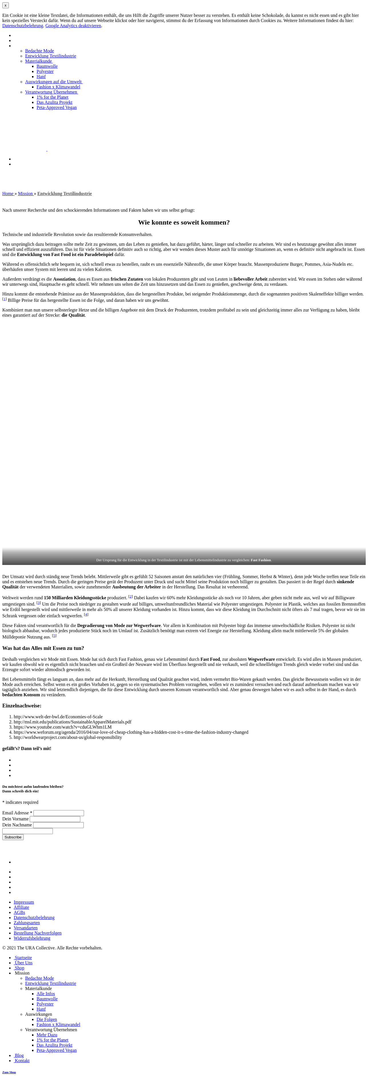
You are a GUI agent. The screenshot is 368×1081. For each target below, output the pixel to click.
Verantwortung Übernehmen (51, 92)
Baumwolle (47, 66)
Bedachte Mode (39, 50)
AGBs (19, 912)
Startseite (22, 35)
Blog (18, 158)
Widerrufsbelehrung (32, 938)
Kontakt (21, 164)
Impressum (24, 902)
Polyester (45, 71)
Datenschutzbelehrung (22, 25)
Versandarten (26, 927)
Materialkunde (39, 61)
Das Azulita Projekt (54, 102)
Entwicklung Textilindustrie (50, 55)
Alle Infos (46, 993)
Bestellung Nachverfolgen (38, 933)
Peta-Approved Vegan (57, 107)
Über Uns (22, 40)
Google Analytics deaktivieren (73, 25)
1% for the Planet (53, 97)
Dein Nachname (17, 824)
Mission (22, 45)
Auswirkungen (39, 1014)
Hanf (41, 76)
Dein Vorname (16, 818)
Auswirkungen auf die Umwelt (54, 81)
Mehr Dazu (47, 1034)
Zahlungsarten (27, 922)
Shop (19, 967)
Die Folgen (47, 1019)
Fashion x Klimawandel (58, 86)
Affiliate (21, 907)
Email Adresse (17, 812)
